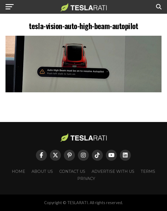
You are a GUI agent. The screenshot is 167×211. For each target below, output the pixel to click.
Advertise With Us (113, 171)
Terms (148, 171)
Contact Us (72, 171)
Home (18, 171)
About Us (42, 171)
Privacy (86, 178)
